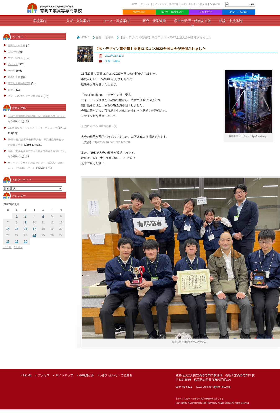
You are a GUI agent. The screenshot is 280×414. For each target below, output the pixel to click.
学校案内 (39, 21)
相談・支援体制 (230, 21)
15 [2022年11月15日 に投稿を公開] (16, 228)
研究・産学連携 (154, 21)
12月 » (18, 247)
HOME (134, 4)
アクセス (145, 4)
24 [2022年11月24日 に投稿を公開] (34, 235)
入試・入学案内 (78, 21)
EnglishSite (215, 4)
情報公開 (174, 4)
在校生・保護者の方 (172, 11)
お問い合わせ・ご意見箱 (194, 4)
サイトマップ (159, 4)
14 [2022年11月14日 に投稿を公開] (8, 228)
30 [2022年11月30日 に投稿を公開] (25, 241)
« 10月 (7, 247)
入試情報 (13, 51)
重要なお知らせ (16, 45)
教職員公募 (86, 375)
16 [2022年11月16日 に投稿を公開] (25, 228)
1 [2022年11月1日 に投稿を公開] (17, 216)
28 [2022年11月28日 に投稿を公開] (8, 241)
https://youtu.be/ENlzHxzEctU (112, 142)
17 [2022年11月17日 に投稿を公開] (34, 228)
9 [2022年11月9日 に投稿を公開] (25, 222)
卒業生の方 (205, 11)
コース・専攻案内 (116, 21)
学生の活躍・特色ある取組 (192, 23)
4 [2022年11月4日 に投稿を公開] (43, 216)
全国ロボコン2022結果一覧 (99, 126)
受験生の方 (139, 11)
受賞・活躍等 (15, 58)
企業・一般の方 (238, 11)
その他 (11, 70)
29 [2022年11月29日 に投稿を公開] (16, 241)
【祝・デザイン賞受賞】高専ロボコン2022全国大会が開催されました (165, 37)
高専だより (14, 77)
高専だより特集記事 (19, 83)
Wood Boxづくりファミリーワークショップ (32, 128)
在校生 (11, 89)
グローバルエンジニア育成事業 (25, 96)
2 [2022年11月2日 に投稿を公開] (25, 216)
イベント (13, 64)
